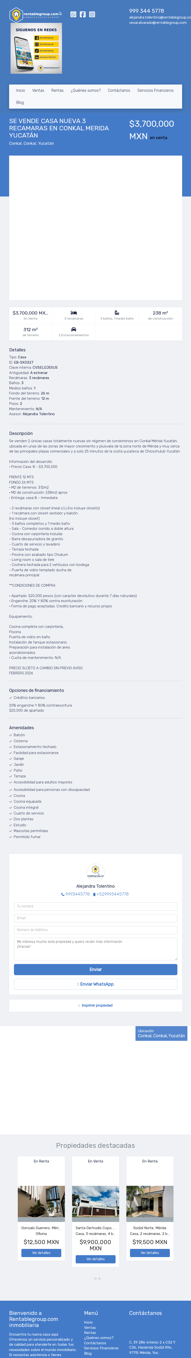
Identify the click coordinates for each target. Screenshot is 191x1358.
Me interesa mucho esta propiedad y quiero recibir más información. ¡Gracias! (95, 949)
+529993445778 (113, 894)
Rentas (57, 90)
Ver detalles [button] (41, 1253)
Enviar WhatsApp (95, 984)
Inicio (20, 90)
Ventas (38, 90)
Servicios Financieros (155, 90)
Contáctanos (119, 90)
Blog (20, 102)
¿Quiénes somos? (86, 90)
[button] (13, 1214)
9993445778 (77, 894)
